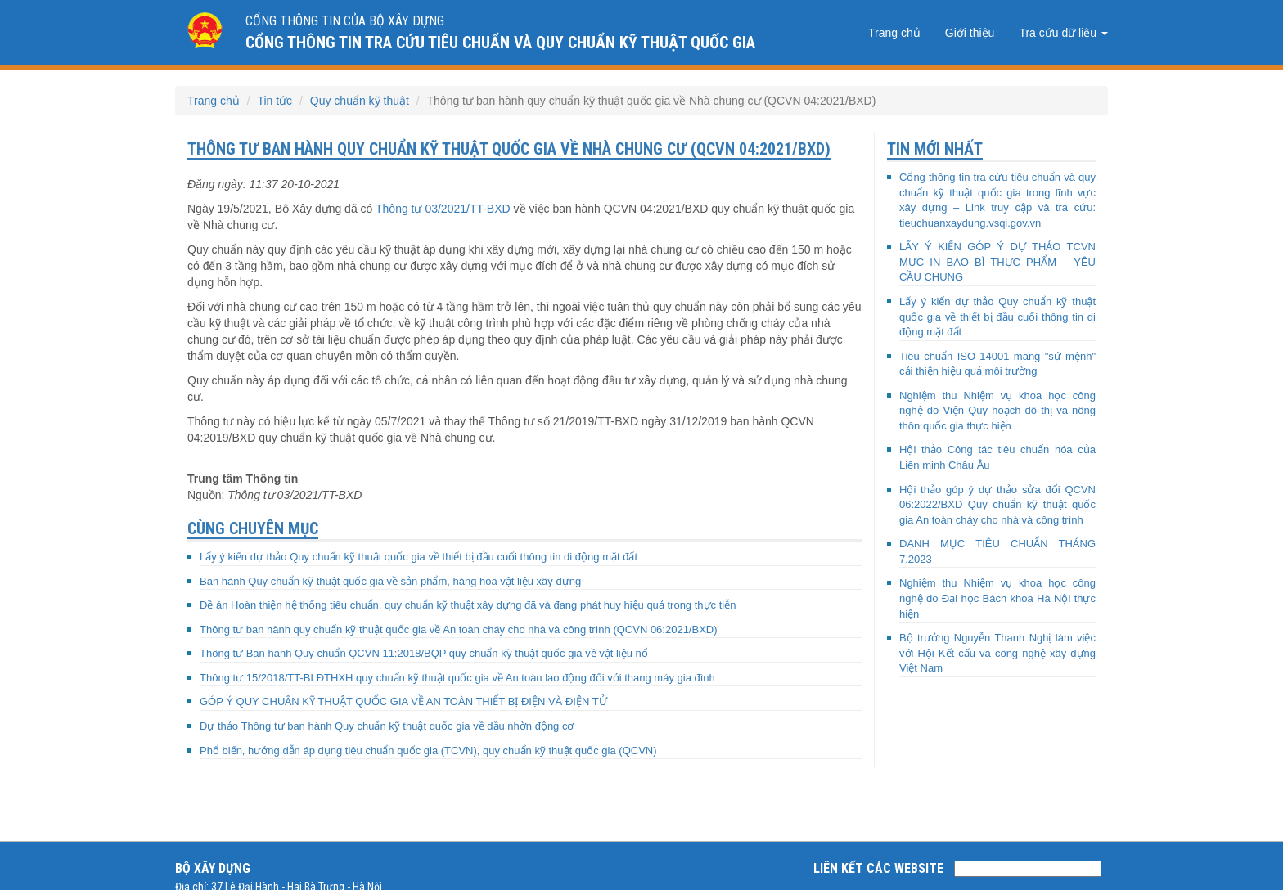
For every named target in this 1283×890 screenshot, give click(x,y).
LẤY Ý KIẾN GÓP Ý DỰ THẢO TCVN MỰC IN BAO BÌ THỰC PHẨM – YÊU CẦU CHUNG (997, 261)
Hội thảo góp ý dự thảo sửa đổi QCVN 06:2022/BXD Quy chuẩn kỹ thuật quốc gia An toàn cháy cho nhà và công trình (997, 504)
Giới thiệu (970, 32)
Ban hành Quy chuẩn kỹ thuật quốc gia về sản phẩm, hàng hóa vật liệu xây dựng (390, 581)
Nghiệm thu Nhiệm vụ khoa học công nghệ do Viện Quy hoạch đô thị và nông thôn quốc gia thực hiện (997, 410)
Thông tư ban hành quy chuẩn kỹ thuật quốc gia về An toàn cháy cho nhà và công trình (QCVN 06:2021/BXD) (459, 629)
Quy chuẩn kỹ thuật (359, 100)
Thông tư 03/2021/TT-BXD (443, 208)
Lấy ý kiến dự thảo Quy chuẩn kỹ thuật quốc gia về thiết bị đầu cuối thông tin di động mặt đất (418, 557)
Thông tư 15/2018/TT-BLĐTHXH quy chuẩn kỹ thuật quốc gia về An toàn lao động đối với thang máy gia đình (457, 678)
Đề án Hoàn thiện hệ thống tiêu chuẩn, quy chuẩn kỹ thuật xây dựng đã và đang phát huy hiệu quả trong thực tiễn (468, 605)
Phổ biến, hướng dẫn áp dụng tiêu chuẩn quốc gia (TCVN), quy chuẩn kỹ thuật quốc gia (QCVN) (428, 750)
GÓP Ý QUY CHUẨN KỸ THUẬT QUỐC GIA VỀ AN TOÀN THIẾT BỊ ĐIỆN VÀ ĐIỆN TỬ (403, 701)
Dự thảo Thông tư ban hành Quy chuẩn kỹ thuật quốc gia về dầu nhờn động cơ (387, 726)
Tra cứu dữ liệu (1063, 32)
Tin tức (274, 100)
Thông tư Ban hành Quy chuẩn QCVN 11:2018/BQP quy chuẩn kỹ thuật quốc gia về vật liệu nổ (424, 653)
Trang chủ (894, 32)
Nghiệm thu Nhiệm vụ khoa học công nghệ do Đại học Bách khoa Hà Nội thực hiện (997, 598)
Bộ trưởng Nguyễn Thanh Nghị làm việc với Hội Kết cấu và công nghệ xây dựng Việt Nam (997, 653)
